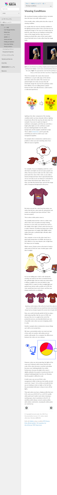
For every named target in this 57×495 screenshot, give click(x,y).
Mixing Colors (7, 32)
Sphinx (32, 421)
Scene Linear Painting (8, 44)
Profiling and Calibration (9, 41)
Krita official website (30, 423)
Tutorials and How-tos (7, 59)
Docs (27, 3)
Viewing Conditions (8, 46)
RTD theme (46, 421)
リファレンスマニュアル (8, 55)
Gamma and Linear (8, 39)
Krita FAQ (4, 63)
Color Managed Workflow (9, 29)
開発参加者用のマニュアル (8, 67)
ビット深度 (6, 27)
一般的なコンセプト (6, 22)
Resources (4, 71)
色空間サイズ (7, 37)
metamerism (35, 131)
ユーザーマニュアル (7, 19)
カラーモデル (7, 34)
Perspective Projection (8, 51)
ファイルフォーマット (8, 49)
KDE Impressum (37, 425)
